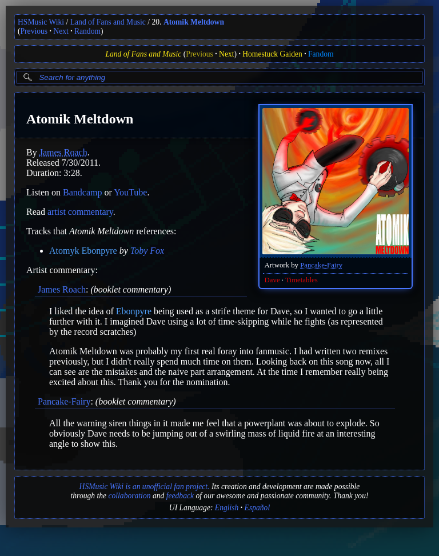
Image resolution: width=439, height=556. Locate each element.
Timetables (301, 280)
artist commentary (80, 212)
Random (87, 31)
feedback (180, 495)
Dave (272, 280)
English (227, 507)
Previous (34, 31)
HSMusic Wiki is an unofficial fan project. (144, 486)
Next (60, 31)
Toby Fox (147, 250)
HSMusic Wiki (41, 22)
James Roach (63, 152)
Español (257, 507)
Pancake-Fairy (321, 265)
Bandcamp (82, 192)
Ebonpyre (133, 311)
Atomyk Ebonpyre (83, 250)
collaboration (129, 495)
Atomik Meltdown (193, 22)
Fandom (321, 54)
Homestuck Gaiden (272, 54)
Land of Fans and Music (108, 22)
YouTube (130, 192)
